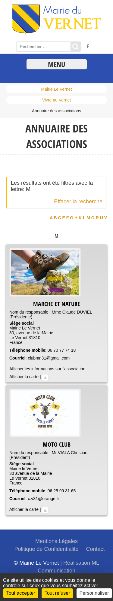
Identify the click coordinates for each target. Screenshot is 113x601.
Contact (95, 549)
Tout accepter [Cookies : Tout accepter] (20, 593)
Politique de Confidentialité (46, 549)
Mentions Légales (56, 541)
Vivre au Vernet (56, 100)
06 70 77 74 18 (62, 350)
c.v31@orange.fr (43, 498)
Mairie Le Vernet (56, 89)
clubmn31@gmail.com (49, 358)
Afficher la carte (24, 376)
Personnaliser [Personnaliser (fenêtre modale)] (94, 593)
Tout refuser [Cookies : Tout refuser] (57, 593)
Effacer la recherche (78, 202)
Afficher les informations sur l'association (47, 368)
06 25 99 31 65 (62, 490)
